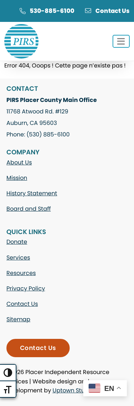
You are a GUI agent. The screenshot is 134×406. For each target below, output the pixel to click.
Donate (16, 242)
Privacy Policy (25, 288)
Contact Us (107, 10)
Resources (21, 273)
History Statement (31, 193)
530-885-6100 (46, 10)
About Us (19, 162)
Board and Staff (28, 209)
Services (18, 257)
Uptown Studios (74, 390)
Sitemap (18, 319)
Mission (16, 178)
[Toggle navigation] (121, 41)
